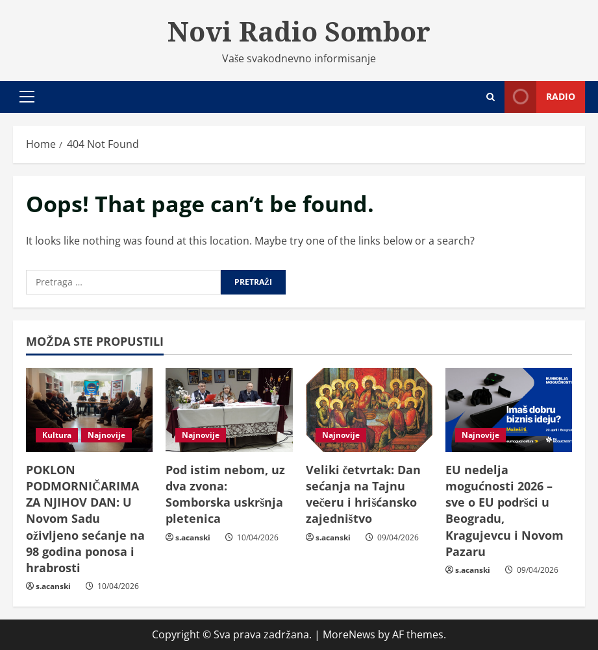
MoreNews (349, 634)
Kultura (56, 434)
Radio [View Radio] (540, 97)
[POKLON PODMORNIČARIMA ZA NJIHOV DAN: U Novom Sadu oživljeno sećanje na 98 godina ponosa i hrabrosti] (89, 410)
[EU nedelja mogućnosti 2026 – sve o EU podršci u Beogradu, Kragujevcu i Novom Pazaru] (508, 410)
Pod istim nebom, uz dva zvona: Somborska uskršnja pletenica (225, 494)
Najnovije (106, 434)
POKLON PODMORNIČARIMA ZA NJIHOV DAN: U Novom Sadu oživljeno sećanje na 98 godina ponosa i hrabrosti (85, 518)
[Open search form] (490, 97)
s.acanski (53, 586)
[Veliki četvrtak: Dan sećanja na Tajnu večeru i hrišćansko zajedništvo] (369, 410)
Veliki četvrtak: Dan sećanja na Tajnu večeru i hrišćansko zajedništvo (363, 494)
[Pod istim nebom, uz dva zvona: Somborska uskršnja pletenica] (229, 410)
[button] (27, 96)
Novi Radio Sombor (299, 31)
